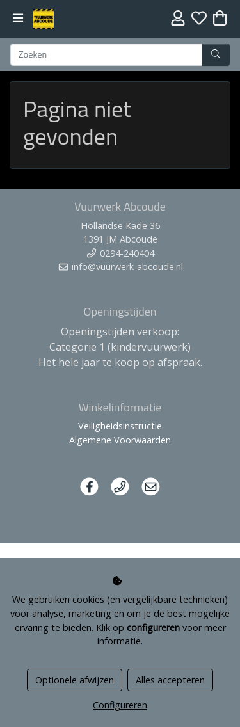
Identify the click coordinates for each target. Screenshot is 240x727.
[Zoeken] (106, 55)
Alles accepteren (170, 680)
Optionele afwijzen (74, 680)
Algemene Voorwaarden (120, 440)
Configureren (120, 705)
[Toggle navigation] (18, 18)
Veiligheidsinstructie (120, 426)
